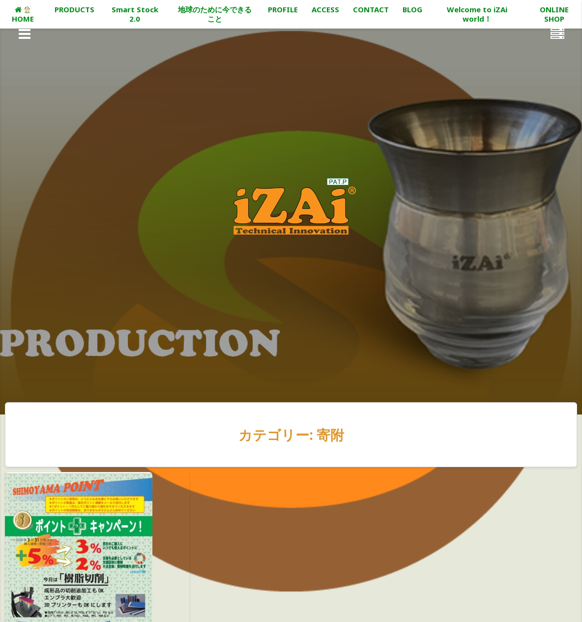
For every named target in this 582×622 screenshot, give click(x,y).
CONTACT (371, 9)
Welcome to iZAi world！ (477, 14)
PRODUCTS (74, 9)
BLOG (412, 9)
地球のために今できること (215, 14)
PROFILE (283, 9)
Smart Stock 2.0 (135, 14)
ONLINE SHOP (554, 14)
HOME (23, 15)
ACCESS (325, 9)
